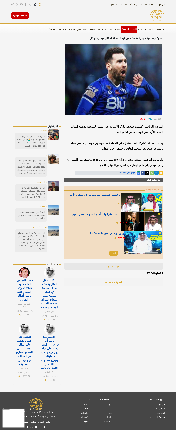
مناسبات (71, 29)
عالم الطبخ (82, 29)
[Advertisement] (41, 81)
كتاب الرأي (53, 29)
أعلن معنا (128, 5)
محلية (85, 398)
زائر (46, 154)
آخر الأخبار (149, 29)
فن (110, 29)
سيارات (62, 29)
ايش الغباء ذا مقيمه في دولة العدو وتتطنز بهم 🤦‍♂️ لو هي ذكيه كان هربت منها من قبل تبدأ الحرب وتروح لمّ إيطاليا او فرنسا (31, 141)
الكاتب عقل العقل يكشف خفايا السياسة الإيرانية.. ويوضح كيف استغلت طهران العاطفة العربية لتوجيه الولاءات (49, 287)
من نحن (162, 5)
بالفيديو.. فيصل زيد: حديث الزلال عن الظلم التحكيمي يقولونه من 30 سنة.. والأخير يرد (104, 198)
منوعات (117, 29)
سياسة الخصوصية (114, 5)
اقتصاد (91, 29)
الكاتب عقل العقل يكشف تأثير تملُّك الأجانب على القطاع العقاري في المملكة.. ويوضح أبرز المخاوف (24, 341)
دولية (140, 29)
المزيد (113, 253)
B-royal (44, 131)
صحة (98, 29)
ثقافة (105, 29)
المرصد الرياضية (129, 29)
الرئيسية (160, 29)
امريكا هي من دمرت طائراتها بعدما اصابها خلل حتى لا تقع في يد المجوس (31, 213)
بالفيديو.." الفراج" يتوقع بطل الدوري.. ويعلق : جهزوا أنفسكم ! (105, 234)
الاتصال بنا (138, 5)
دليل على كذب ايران (39, 225)
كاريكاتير (84, 402)
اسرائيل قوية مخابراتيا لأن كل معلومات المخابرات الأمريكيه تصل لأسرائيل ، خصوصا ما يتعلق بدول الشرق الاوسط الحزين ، (32, 191)
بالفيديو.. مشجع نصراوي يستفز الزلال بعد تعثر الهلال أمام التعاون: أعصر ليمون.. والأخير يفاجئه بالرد (108, 217)
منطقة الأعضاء (150, 5)
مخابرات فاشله (41, 181)
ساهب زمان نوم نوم (39, 205)
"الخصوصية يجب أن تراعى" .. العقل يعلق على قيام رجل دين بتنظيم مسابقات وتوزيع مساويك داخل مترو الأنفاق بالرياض (49, 343)
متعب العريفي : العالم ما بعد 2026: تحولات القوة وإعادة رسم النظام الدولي (24, 283)
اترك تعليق (113, 266)
